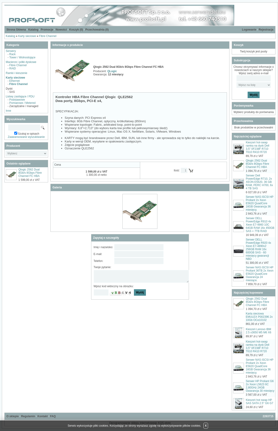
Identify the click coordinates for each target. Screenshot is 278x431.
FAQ (53, 416)
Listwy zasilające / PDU (20, 96)
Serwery (11, 51)
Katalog (33, 29)
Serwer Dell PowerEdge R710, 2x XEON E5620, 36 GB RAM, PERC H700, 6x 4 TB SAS (259, 182)
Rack (12, 54)
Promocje (47, 29)
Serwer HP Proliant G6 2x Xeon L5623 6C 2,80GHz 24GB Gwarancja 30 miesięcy (260, 386)
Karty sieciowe (27, 36)
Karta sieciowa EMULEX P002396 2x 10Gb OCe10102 (259, 317)
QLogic (112, 71)
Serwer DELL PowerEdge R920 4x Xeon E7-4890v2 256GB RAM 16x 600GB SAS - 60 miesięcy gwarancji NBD (258, 249)
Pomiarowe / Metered (22, 103)
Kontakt (43, 416)
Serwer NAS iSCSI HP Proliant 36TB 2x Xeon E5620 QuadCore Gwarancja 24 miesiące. (259, 274)
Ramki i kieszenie (16, 73)
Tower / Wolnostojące (22, 57)
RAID (12, 68)
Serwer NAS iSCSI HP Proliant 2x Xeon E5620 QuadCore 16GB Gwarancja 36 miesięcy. (259, 203)
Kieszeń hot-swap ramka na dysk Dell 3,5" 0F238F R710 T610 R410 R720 (257, 147)
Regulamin (28, 416)
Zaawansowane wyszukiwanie (26, 137)
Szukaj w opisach (28, 133)
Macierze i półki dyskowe (21, 62)
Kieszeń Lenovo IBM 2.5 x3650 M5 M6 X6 (258, 331)
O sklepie (12, 416)
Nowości (61, 29)
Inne (8, 110)
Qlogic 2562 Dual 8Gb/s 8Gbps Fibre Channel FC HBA (30, 173)
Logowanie (249, 29)
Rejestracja (266, 29)
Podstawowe (17, 99)
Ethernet (14, 80)
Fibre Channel (47, 36)
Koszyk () (76, 29)
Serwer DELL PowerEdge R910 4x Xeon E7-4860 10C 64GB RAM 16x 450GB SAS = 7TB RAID (260, 225)
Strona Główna (16, 29)
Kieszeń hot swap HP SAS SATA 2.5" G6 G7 (259, 401)
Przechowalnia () (97, 29)
